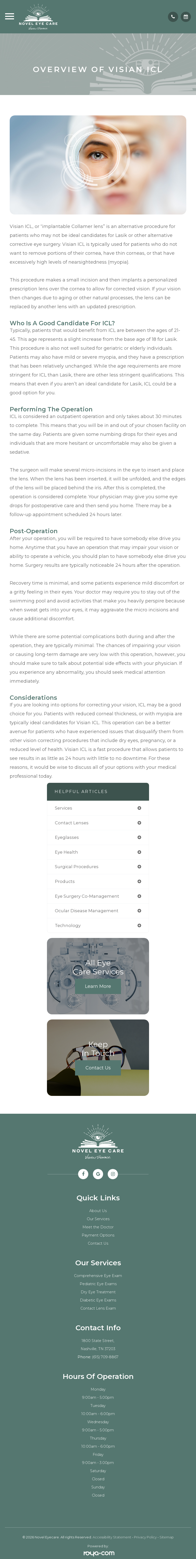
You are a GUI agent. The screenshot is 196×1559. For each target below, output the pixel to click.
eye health (66, 852)
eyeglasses (67, 837)
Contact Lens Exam (98, 1308)
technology (68, 925)
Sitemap (167, 1537)
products (65, 881)
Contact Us (98, 1068)
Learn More (98, 986)
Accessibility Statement (112, 1537)
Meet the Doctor (98, 1227)
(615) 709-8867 (105, 1357)
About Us (98, 1210)
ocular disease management (86, 910)
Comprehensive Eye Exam (98, 1275)
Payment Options (98, 1235)
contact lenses (72, 822)
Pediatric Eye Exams (98, 1284)
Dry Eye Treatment (98, 1292)
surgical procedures (77, 866)
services (63, 808)
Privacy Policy (145, 1537)
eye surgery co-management (87, 896)
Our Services (98, 1219)
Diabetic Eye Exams (98, 1300)
